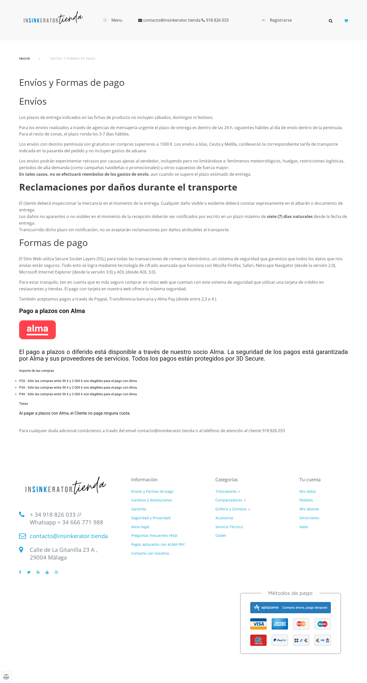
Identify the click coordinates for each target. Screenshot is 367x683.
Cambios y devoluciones (151, 500)
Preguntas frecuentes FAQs (154, 535)
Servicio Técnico (229, 527)
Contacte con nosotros (150, 553)
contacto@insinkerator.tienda (172, 20)
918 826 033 (217, 20)
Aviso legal (140, 526)
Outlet (220, 536)
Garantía (138, 509)
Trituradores (226, 491)
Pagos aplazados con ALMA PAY (158, 544)
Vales (303, 526)
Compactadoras (228, 500)
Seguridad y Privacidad (151, 517)
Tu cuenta (310, 479)
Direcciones (309, 517)
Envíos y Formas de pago (152, 491)
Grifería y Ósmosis (231, 509)
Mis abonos (309, 509)
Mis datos (307, 491)
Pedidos (306, 500)
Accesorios (224, 518)
